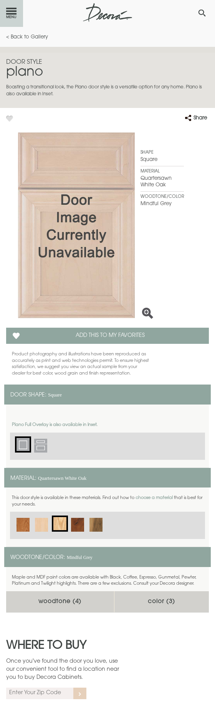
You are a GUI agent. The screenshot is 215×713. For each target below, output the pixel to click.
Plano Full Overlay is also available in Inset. (55, 425)
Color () (161, 602)
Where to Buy (46, 646)
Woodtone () (59, 602)
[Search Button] (201, 13)
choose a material (154, 498)
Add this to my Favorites (110, 335)
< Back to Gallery (27, 37)
